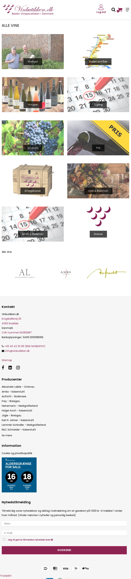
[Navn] (64, 523)
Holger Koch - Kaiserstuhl (17, 410)
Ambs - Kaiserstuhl (13, 391)
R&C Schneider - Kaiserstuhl (19, 429)
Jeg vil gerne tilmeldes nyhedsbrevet (39, 539)
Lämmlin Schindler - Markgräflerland (24, 425)
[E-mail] (64, 533)
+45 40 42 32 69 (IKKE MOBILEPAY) (23, 346)
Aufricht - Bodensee (14, 396)
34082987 (17, 332)
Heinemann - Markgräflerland (20, 406)
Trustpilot (5, 575)
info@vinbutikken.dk (17, 351)
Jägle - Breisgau (11, 415)
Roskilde (13, 323)
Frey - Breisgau (11, 401)
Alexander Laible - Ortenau (18, 387)
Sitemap (7, 360)
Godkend (64, 550)
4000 (5, 323)
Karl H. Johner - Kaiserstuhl (18, 420)
